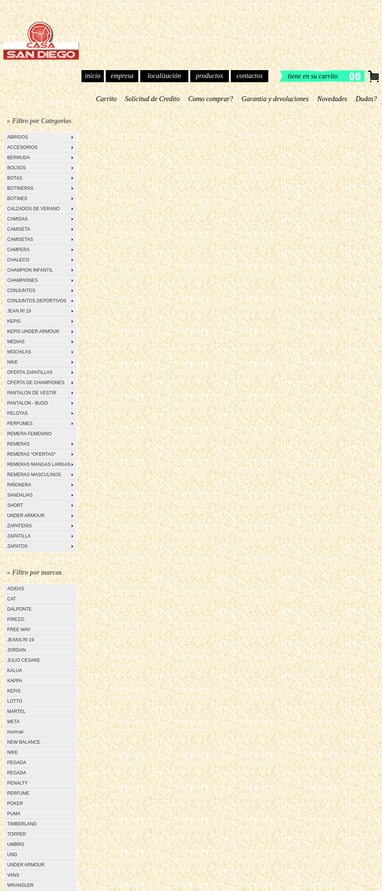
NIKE (12, 362)
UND (12, 854)
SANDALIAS (20, 495)
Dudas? (366, 99)
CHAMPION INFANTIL (30, 270)
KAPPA (14, 680)
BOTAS (14, 178)
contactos (249, 76)
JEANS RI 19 (20, 639)
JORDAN (16, 650)
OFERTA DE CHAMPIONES (35, 382)
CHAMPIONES (22, 280)
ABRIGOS (17, 137)
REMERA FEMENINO (29, 433)
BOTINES (17, 198)
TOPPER (16, 834)
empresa (122, 76)
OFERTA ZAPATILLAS (30, 372)
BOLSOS (16, 167)
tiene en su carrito (313, 76)
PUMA (13, 813)
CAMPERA (18, 249)
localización (164, 76)
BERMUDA (18, 157)
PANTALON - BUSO (27, 403)
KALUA (14, 670)
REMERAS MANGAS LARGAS (38, 464)
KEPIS (13, 321)
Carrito (106, 99)
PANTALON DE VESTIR (31, 392)
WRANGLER (20, 885)
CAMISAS (17, 219)
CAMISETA (18, 229)
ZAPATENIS (19, 525)
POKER (15, 803)
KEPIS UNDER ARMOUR (33, 331)
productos (209, 76)
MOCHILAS (19, 352)
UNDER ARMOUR (26, 515)
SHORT (15, 505)
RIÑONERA (19, 485)
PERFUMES (20, 423)
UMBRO (15, 844)
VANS (13, 875)
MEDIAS (16, 341)
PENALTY (17, 783)
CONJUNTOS (21, 290)
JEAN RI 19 (19, 311)
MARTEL (16, 711)
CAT (11, 599)
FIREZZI (15, 619)
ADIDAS (15, 588)
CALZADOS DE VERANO (33, 208)
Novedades (332, 99)
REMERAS (18, 444)
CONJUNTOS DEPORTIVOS (36, 300)
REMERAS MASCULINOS (34, 474)
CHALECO (18, 260)
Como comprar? (210, 99)
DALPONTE (19, 609)
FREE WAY (18, 629)
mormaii (15, 732)
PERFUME (18, 793)
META (13, 721)
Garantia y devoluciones (275, 99)
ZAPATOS (17, 546)
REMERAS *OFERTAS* (31, 454)
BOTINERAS (20, 188)
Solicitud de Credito (152, 99)
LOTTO (14, 701)
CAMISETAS (20, 239)
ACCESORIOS (22, 147)
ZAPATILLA (19, 536)
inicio (92, 76)
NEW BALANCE (23, 742)
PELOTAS (17, 413)
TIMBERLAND (21, 824)
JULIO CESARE (23, 660)
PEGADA (16, 762)
